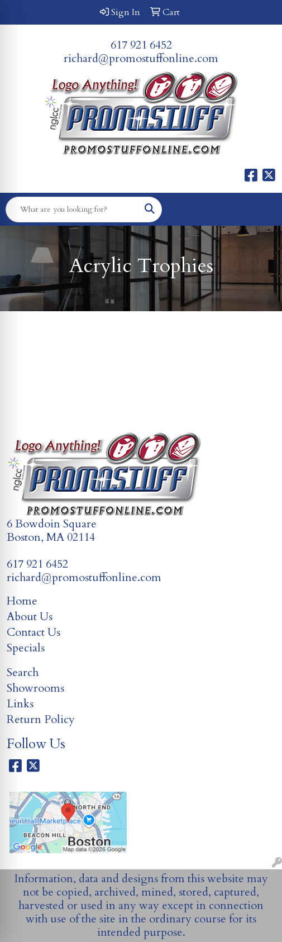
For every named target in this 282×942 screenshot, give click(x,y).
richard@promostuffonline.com (141, 58)
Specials (26, 647)
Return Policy (41, 719)
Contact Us (33, 632)
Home (22, 600)
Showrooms (35, 688)
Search (23, 672)
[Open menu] (259, 209)
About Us (29, 616)
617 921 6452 (141, 45)
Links (20, 703)
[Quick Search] (72, 209)
